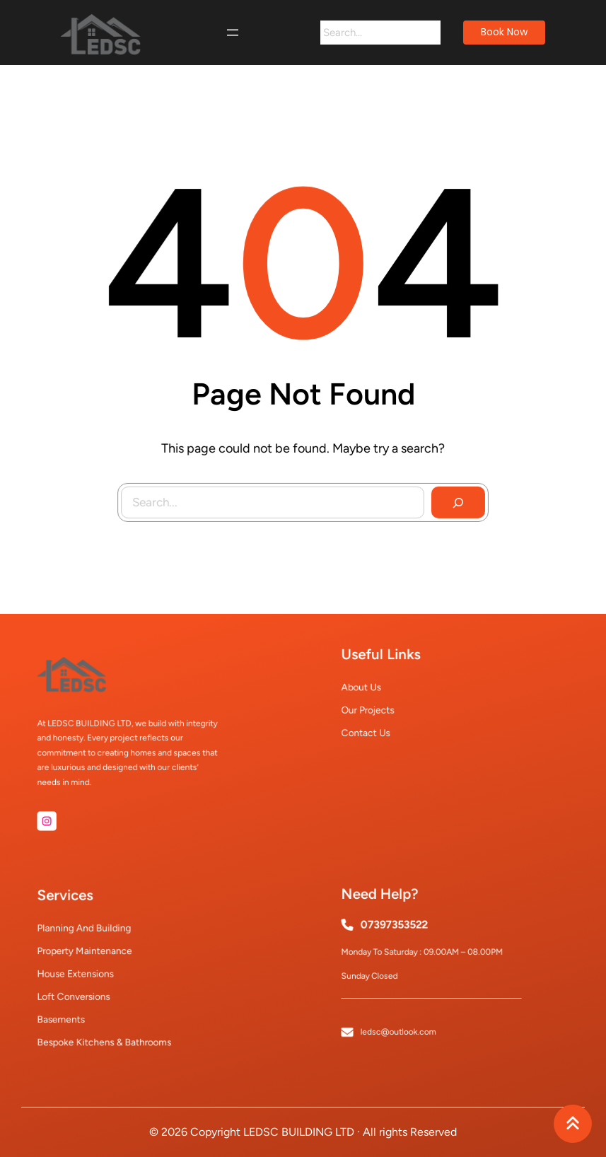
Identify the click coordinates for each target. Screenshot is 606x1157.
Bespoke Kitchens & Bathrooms (111, 1019)
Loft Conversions (90, 988)
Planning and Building (97, 941)
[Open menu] (232, 32)
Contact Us (385, 722)
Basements (81, 1004)
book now (504, 32)
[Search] (429, 32)
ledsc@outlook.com (409, 1009)
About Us (383, 690)
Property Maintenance (98, 956)
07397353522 (406, 936)
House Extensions (91, 973)
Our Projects (387, 705)
